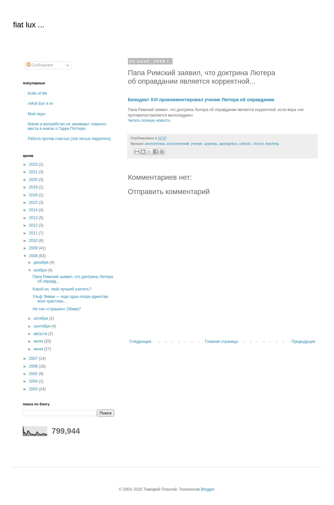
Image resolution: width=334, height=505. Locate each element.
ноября (41, 270)
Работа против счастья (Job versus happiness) (69, 138)
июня (39, 349)
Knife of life (37, 93)
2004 (34, 381)
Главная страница (221, 341)
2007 (34, 358)
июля (39, 341)
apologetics (228, 144)
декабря (42, 262)
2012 (34, 225)
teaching (272, 144)
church (258, 144)
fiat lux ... (28, 24)
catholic (245, 144)
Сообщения (39, 65)
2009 (34, 248)
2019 (34, 187)
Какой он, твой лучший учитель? (62, 289)
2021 (34, 172)
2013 (34, 218)
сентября (43, 326)
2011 (34, 233)
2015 (34, 202)
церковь (210, 144)
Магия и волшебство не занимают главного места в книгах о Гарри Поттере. (67, 126)
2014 (34, 210)
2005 (34, 374)
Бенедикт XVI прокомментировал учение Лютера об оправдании (201, 99)
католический (178, 144)
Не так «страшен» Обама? (57, 309)
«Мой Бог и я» (40, 103)
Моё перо (36, 114)
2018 (34, 195)
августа (41, 333)
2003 (34, 389)
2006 (34, 366)
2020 (34, 179)
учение (196, 144)
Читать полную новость (149, 120)
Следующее (140, 341)
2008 (34, 256)
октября (41, 318)
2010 (34, 240)
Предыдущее (303, 341)
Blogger (207, 489)
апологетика (155, 144)
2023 (34, 164)
